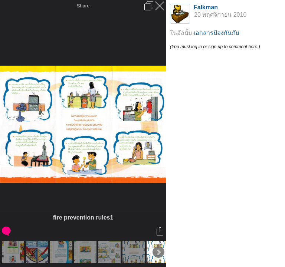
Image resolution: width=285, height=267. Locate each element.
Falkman (206, 7)
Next (158, 252)
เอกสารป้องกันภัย (216, 33)
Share (83, 6)
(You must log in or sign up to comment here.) (215, 46)
